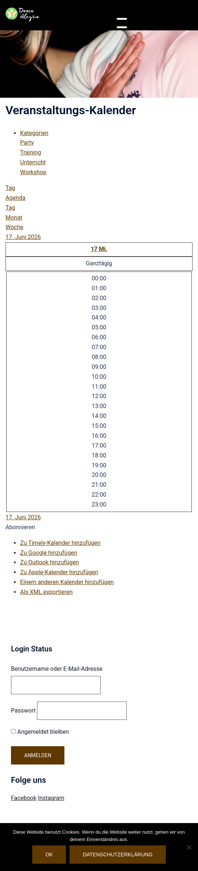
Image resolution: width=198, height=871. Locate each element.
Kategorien (34, 133)
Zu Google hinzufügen (48, 552)
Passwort (23, 710)
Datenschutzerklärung (117, 854)
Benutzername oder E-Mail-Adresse (56, 668)
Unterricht (33, 162)
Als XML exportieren (46, 591)
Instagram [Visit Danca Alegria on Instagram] (51, 798)
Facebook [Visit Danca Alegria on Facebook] (23, 798)
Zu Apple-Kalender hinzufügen (59, 572)
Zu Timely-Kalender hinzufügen (60, 542)
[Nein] (189, 847)
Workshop (33, 172)
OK (49, 854)
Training (30, 152)
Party (27, 142)
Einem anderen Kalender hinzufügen (67, 582)
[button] (20, 527)
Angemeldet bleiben (40, 731)
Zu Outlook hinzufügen (49, 562)
